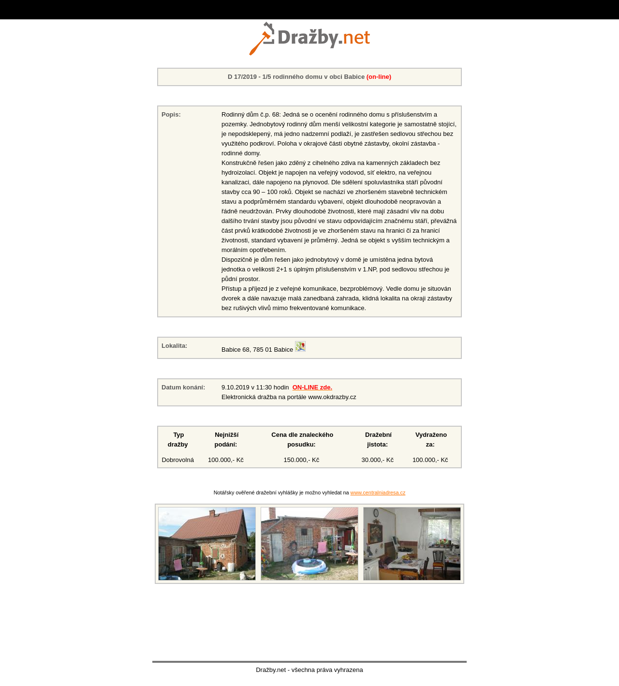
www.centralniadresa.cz (378, 492)
